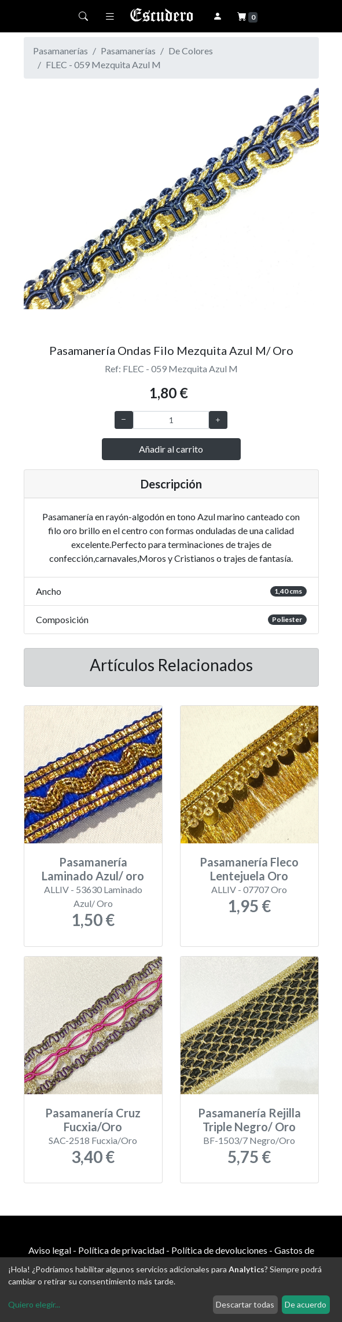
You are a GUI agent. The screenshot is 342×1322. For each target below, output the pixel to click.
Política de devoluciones (219, 1250)
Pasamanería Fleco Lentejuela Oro (249, 869)
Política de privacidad (121, 1250)
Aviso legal (49, 1250)
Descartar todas (245, 1304)
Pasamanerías (128, 50)
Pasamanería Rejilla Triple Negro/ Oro (249, 1120)
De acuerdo (305, 1304)
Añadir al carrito (171, 448)
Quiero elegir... (34, 1304)
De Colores (190, 50)
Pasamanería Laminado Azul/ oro (93, 869)
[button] (46, 211)
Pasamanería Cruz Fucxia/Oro (93, 1120)
